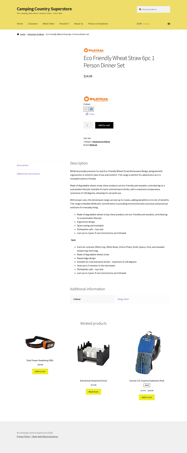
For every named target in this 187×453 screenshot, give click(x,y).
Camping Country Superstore (44, 9)
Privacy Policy (23, 436)
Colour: (87, 104)
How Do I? (64, 23)
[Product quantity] (88, 125)
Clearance (33, 23)
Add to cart (104, 125)
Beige (120, 299)
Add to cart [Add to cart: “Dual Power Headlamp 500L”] (40, 371)
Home (20, 23)
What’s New (48, 23)
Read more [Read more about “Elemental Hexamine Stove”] (93, 391)
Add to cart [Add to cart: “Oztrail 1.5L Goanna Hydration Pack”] (147, 397)
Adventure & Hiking (36, 34)
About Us (78, 23)
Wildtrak (93, 145)
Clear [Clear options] (92, 114)
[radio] (86, 109)
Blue (126, 299)
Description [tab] (22, 165)
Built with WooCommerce (45, 436)
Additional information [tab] (28, 173)
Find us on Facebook (98, 23)
